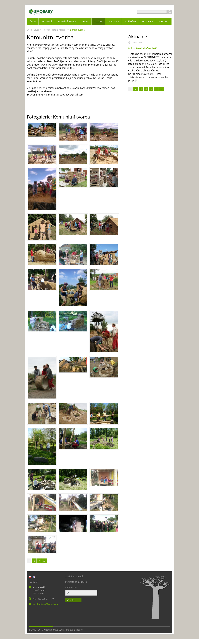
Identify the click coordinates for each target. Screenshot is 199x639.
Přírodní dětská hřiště (54, 29)
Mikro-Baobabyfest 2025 (142, 48)
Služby (37, 29)
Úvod (29, 29)
